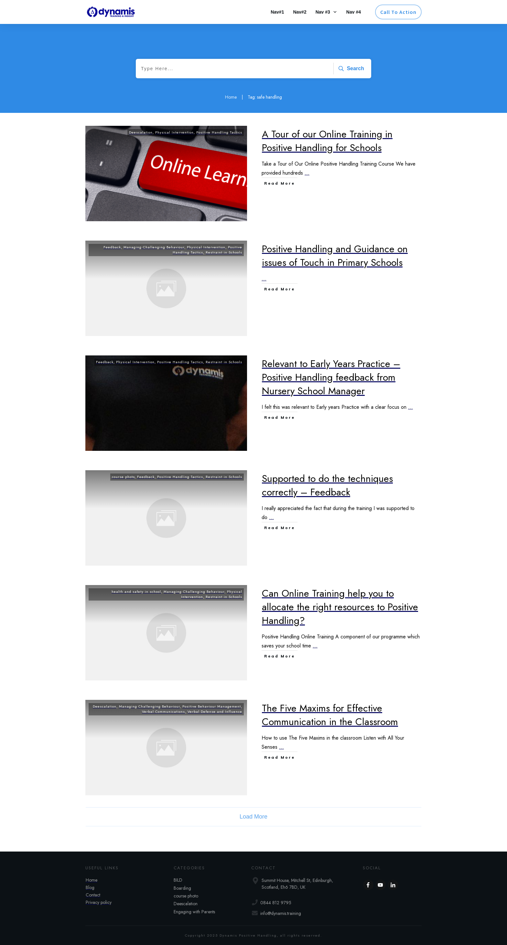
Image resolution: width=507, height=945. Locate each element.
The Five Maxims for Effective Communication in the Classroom (330, 715)
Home (91, 880)
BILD (178, 880)
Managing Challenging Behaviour (154, 247)
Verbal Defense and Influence (215, 711)
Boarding (182, 888)
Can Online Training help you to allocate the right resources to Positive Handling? (340, 606)
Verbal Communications (163, 711)
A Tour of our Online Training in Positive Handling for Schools (327, 141)
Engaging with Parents (194, 911)
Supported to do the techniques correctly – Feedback (327, 485)
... (307, 173)
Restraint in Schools (224, 252)
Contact (93, 895)
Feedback (112, 247)
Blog (90, 887)
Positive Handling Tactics (219, 132)
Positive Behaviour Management (211, 706)
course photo (123, 476)
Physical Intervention (174, 132)
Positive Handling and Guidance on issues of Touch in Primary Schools (335, 255)
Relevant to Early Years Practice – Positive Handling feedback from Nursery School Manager (331, 377)
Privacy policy (99, 902)
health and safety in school (136, 591)
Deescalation (141, 132)
